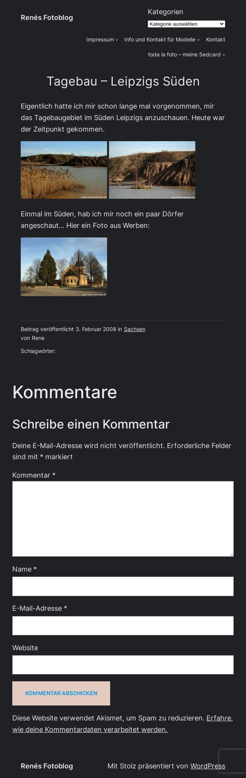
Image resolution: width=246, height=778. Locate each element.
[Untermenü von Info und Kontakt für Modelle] (198, 39)
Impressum (100, 39)
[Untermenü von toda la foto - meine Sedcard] (223, 54)
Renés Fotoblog (47, 17)
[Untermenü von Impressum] (116, 39)
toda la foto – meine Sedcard (184, 54)
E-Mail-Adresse (39, 608)
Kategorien (165, 12)
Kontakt (215, 39)
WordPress (207, 766)
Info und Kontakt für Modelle (159, 39)
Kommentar (34, 475)
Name (24, 569)
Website (25, 648)
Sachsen (134, 329)
